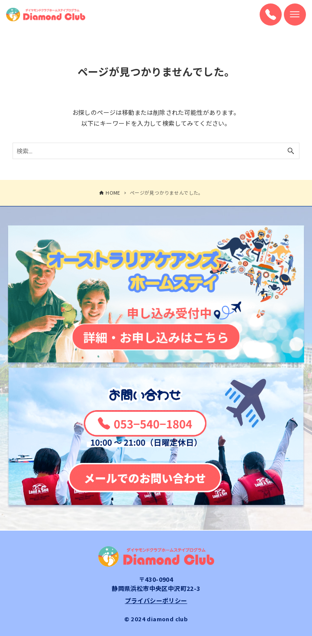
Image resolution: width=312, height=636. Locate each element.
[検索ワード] (156, 151)
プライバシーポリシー (156, 600)
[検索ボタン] (290, 151)
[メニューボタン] (295, 14)
